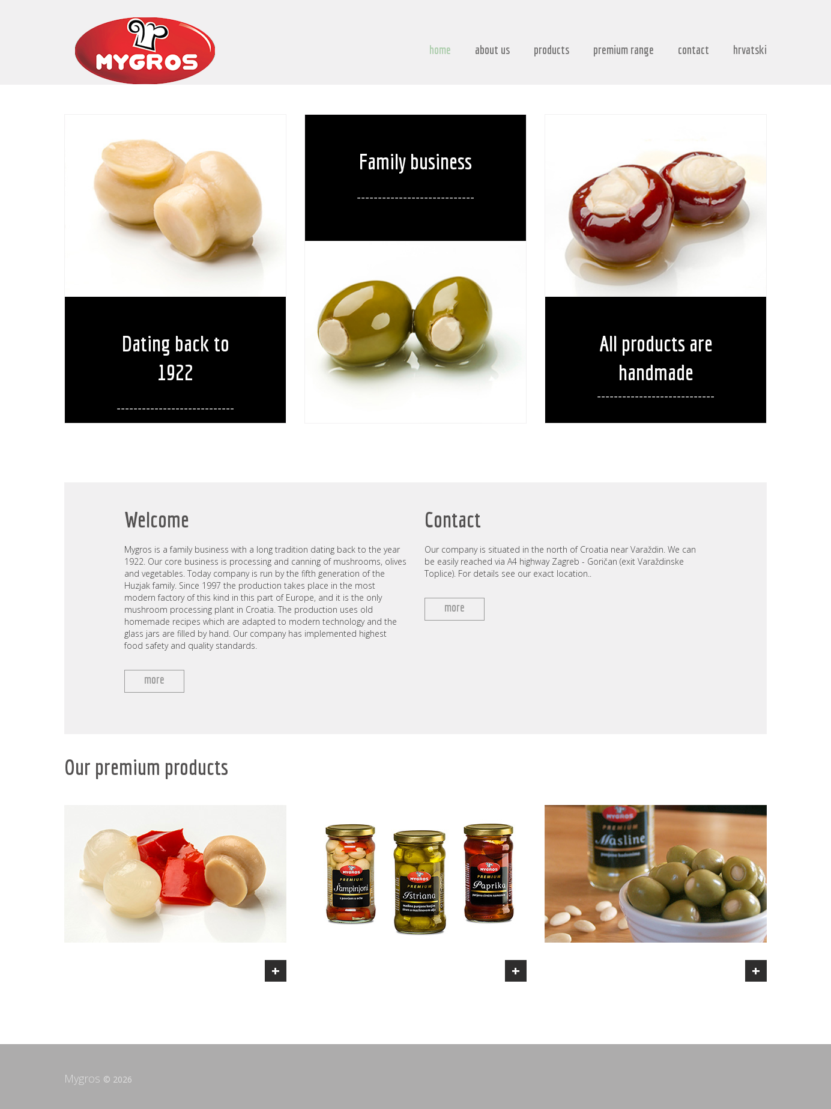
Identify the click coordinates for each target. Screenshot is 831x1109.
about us (492, 49)
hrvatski (750, 49)
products (551, 49)
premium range (623, 49)
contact (693, 49)
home (440, 49)
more (154, 679)
